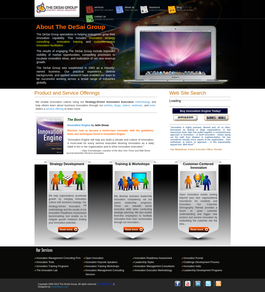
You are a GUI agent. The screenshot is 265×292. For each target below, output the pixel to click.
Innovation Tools (45, 262)
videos (126, 105)
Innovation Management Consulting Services (105, 272)
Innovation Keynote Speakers (102, 262)
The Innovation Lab (47, 270)
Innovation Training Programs (53, 266)
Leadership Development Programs (203, 270)
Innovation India (192, 266)
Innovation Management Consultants (154, 266)
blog (185, 8)
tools (152, 105)
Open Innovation (95, 258)
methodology (142, 101)
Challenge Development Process (201, 262)
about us (131, 8)
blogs (117, 105)
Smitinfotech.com (59, 286)
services (103, 8)
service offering (55, 108)
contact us (104, 17)
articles (108, 105)
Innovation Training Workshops (102, 266)
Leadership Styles (144, 262)
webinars (137, 105)
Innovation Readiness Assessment (153, 258)
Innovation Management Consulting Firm (59, 258)
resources (157, 8)
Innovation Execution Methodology (153, 270)
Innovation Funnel (193, 258)
